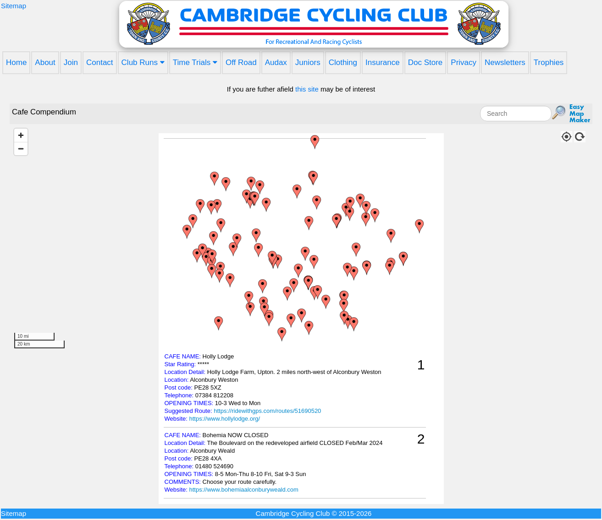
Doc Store (425, 62)
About (45, 62)
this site (307, 89)
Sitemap (13, 6)
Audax (276, 62)
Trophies (549, 62)
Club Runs (143, 62)
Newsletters (505, 62)
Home (16, 62)
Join (71, 62)
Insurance (382, 62)
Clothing (343, 62)
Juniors (307, 62)
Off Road (241, 62)
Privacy (463, 62)
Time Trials (195, 62)
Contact (99, 62)
